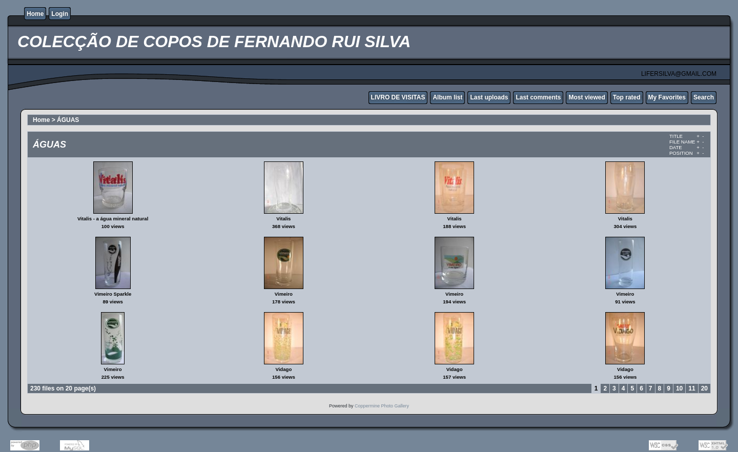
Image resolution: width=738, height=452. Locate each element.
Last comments (538, 97)
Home (35, 13)
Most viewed (586, 97)
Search (703, 97)
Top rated (627, 97)
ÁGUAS (68, 120)
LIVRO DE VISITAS (398, 97)
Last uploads (489, 97)
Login (59, 13)
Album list (447, 97)
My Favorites (667, 97)
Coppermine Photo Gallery (382, 405)
